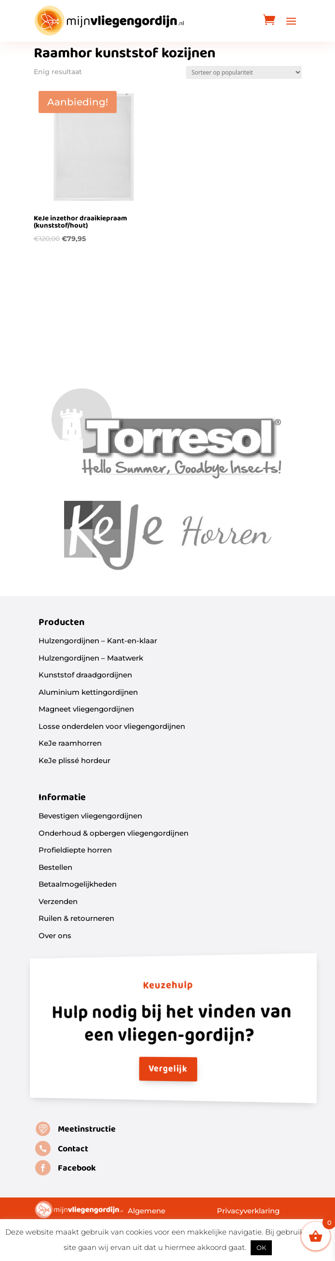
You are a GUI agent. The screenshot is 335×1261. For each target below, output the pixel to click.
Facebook (77, 1168)
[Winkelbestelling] (244, 72)
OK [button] (261, 1247)
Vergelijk (167, 1069)
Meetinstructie (87, 1129)
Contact (73, 1149)
